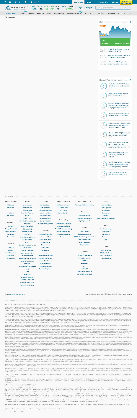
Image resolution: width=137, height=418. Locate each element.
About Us (11, 247)
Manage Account (11, 229)
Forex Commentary (63, 234)
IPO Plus (27, 264)
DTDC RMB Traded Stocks (27, 221)
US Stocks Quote (84, 258)
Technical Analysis (45, 210)
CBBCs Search (84, 231)
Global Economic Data (84, 274)
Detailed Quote (45, 207)
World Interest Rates (27, 285)
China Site (10, 207)
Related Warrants (45, 218)
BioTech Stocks (27, 239)
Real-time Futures (27, 213)
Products (11, 213)
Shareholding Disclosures (27, 266)
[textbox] (113, 7)
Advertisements (10, 253)
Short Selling (27, 247)
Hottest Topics (111, 80)
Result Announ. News (27, 253)
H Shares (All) (27, 229)
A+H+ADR (27, 274)
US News (84, 269)
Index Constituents (27, 226)
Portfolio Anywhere (45, 269)
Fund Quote (106, 231)
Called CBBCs (84, 245)
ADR (27, 272)
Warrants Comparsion (84, 218)
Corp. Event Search (27, 261)
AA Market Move (45, 261)
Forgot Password (10, 231)
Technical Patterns (45, 266)
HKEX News (63, 210)
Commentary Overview (63, 223)
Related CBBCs (45, 221)
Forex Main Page (106, 205)
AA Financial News (63, 205)
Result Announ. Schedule (27, 258)
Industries (27, 223)
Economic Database (27, 280)
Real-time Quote (45, 205)
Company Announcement (27, 245)
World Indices (27, 207)
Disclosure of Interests (45, 255)
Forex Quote (106, 207)
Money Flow (45, 250)
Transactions (45, 245)
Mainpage (10, 205)
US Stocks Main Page (85, 255)
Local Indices (27, 205)
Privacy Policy (10, 258)
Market (84, 261)
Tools (106, 239)
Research (63, 237)
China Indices (27, 210)
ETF (27, 242)
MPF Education (106, 258)
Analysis (84, 263)
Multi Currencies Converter (106, 218)
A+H (27, 269)
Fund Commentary (63, 231)
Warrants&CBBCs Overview (84, 205)
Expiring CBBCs (84, 242)
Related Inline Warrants (45, 223)
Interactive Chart (45, 213)
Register (10, 226)
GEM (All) (27, 234)
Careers (10, 250)
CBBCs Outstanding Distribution (84, 237)
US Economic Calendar (84, 271)
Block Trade (45, 247)
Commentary (106, 213)
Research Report (27, 255)
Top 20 (27, 215)
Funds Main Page (106, 229)
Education (10, 215)
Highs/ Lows (27, 218)
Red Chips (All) (27, 231)
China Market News (63, 213)
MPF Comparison (106, 255)
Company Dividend (27, 250)
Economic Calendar (27, 277)
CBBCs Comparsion (84, 234)
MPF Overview (106, 250)
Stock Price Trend (45, 239)
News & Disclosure (45, 258)
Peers (45, 253)
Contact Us (10, 237)
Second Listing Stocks (27, 237)
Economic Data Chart (27, 282)
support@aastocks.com (17, 294)
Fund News (106, 234)
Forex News (106, 210)
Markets (106, 215)
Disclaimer (10, 255)
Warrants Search (84, 215)
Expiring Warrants (84, 221)
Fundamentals (45, 263)
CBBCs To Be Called (84, 239)
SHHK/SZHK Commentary (63, 229)
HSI (101, 22)
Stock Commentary (63, 226)
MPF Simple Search (106, 253)
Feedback (10, 234)
